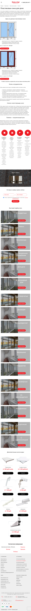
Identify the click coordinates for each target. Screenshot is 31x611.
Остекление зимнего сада (21, 565)
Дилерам (18, 580)
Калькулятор (3, 586)
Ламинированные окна (5, 582)
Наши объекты (4, 559)
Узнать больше (22, 220)
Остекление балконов (20, 559)
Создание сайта (4, 609)
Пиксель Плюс (14, 609)
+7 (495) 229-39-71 (25, 2)
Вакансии (3, 567)
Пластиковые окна (4, 577)
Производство (3, 560)
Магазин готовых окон (21, 575)
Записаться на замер (4, 48)
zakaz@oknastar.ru (20, 600)
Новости (2, 564)
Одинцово (22, 549)
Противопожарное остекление (22, 569)
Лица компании (4, 562)
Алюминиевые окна (5, 581)
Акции (17, 578)
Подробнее (8, 473)
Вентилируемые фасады (21, 570)
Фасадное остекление (20, 567)
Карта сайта (19, 585)
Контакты (18, 583)
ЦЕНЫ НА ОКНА (19, 576)
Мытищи (8, 549)
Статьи (2, 569)
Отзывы (2, 565)
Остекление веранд (20, 562)
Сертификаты (3, 570)
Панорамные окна (4, 579)
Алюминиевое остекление (21, 564)
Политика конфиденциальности (7, 572)
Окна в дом (3, 584)
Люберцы (15, 551)
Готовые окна (3, 587)
